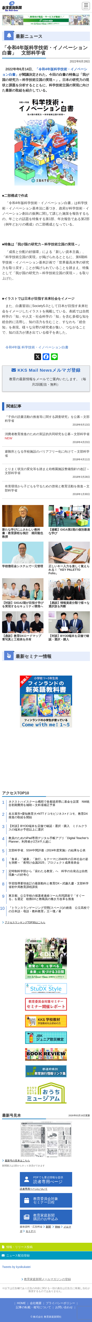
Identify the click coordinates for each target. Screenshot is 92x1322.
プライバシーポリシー (60, 1303)
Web (57, 1226)
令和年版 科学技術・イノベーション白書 (36, 347)
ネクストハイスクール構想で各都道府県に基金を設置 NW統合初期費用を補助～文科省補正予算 (49, 803)
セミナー (31, 1231)
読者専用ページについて (33, 1188)
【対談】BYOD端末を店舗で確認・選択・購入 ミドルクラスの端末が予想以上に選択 (48, 827)
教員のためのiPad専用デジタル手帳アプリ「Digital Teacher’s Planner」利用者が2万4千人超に (49, 839)
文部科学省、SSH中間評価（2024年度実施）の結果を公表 (47, 850)
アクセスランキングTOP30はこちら (25, 922)
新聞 (48, 1226)
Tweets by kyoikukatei (16, 1267)
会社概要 (36, 1303)
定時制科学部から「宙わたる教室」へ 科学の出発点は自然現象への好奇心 (48, 872)
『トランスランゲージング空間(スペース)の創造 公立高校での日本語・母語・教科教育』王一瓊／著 (49, 909)
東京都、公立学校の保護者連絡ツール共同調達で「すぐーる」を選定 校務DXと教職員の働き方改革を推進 (47, 897)
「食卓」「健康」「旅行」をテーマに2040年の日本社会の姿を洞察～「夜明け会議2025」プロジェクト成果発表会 (48, 860)
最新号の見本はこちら (17, 1160)
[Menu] (86, 6)
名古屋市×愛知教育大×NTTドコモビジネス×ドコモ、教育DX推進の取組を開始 (48, 815)
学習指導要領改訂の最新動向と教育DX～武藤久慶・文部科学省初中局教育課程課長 (49, 885)
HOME (21, 1303)
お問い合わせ (64, 1307)
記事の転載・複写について (33, 1307)
